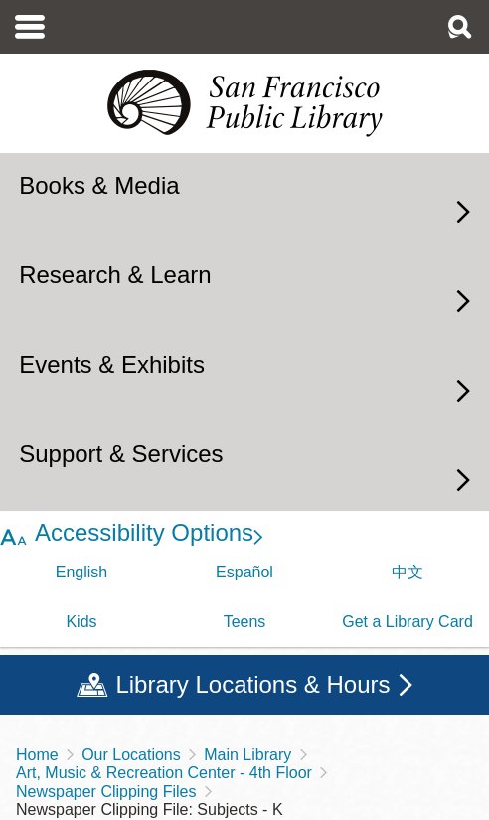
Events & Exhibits (112, 364)
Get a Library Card (407, 621)
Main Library (247, 754)
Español (244, 572)
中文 (407, 572)
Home (37, 754)
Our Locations (131, 754)
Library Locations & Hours (252, 684)
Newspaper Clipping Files (106, 791)
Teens (245, 621)
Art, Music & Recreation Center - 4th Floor (164, 772)
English (81, 572)
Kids (81, 621)
